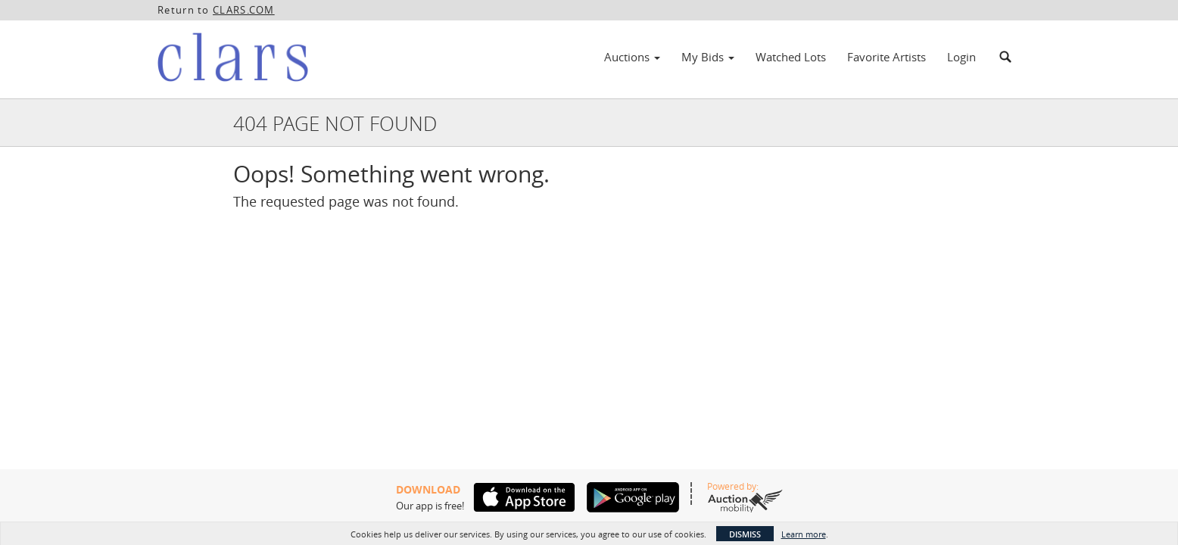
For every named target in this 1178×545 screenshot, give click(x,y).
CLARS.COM (244, 10)
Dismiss (745, 534)
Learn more (803, 534)
